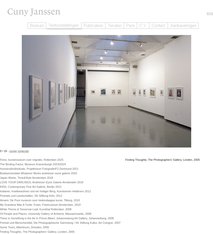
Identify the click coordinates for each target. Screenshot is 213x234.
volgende (23, 151)
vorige (13, 151)
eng (210, 13)
